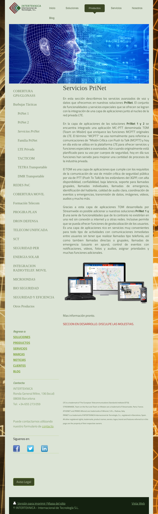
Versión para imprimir (29, 503)
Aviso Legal (23, 481)
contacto (47, 426)
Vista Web (138, 503)
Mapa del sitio (56, 503)
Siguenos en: (21, 438)
